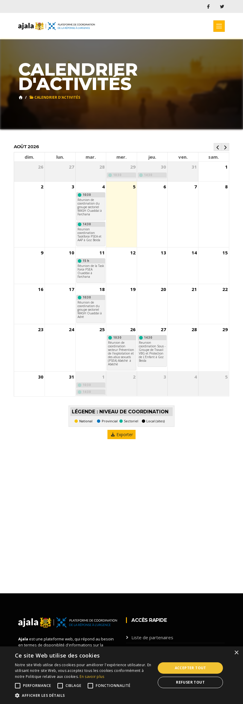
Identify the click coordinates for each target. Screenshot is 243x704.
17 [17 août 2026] (71, 289)
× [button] (236, 653)
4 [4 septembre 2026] (195, 377)
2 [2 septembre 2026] (134, 377)
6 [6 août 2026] (164, 187)
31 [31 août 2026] (71, 377)
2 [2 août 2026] (42, 187)
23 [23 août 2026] (40, 330)
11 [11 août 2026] (102, 253)
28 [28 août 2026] (194, 330)
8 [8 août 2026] (226, 187)
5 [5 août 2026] (134, 187)
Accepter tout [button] (190, 667)
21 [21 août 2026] (194, 289)
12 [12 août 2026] (133, 253)
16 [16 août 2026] (40, 289)
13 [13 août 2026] (163, 253)
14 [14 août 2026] (194, 253)
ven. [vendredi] (183, 157)
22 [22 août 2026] (225, 289)
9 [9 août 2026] (42, 253)
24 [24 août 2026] (71, 330)
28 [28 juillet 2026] (102, 167)
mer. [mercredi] (121, 157)
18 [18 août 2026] (102, 289)
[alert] (121, 675)
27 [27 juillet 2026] (71, 167)
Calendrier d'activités (54, 97)
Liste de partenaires (152, 637)
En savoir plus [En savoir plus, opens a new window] (92, 676)
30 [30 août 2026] (40, 377)
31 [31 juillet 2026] (194, 167)
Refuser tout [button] (190, 682)
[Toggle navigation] (219, 26)
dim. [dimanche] (29, 157)
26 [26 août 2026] (133, 330)
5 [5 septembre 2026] (226, 377)
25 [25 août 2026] (102, 330)
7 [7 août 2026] (195, 187)
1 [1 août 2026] (226, 167)
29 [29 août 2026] (225, 330)
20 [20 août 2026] (163, 289)
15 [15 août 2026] (225, 253)
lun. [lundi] (60, 157)
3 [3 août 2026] (73, 187)
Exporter (121, 434)
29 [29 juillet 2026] (133, 167)
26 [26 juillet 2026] (40, 167)
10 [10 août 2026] (71, 253)
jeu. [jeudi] (152, 157)
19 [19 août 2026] (133, 289)
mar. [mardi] (91, 157)
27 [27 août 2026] (163, 330)
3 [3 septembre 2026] (164, 377)
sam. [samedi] (213, 157)
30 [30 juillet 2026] (163, 167)
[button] (83, 696)
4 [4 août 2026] (103, 187)
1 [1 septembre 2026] (103, 377)
